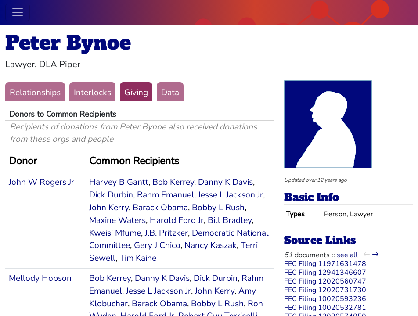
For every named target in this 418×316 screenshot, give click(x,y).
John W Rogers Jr (41, 182)
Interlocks (92, 92)
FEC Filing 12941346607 (325, 272)
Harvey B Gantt (118, 182)
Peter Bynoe (68, 42)
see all (347, 255)
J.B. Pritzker (166, 233)
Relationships (35, 92)
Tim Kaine (137, 258)
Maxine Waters (117, 220)
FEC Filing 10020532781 (325, 307)
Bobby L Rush (218, 207)
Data (170, 92)
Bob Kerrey (173, 182)
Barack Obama (160, 207)
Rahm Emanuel (165, 195)
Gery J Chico (157, 245)
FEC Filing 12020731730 (325, 290)
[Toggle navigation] (17, 12)
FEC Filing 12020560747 (325, 281)
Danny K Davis (225, 182)
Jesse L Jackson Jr (230, 195)
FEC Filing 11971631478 (325, 264)
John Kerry (109, 207)
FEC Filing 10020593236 (325, 299)
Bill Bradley (230, 220)
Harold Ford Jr (177, 220)
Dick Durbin (111, 195)
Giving (136, 92)
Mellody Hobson (40, 278)
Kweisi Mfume (115, 233)
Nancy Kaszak (210, 245)
